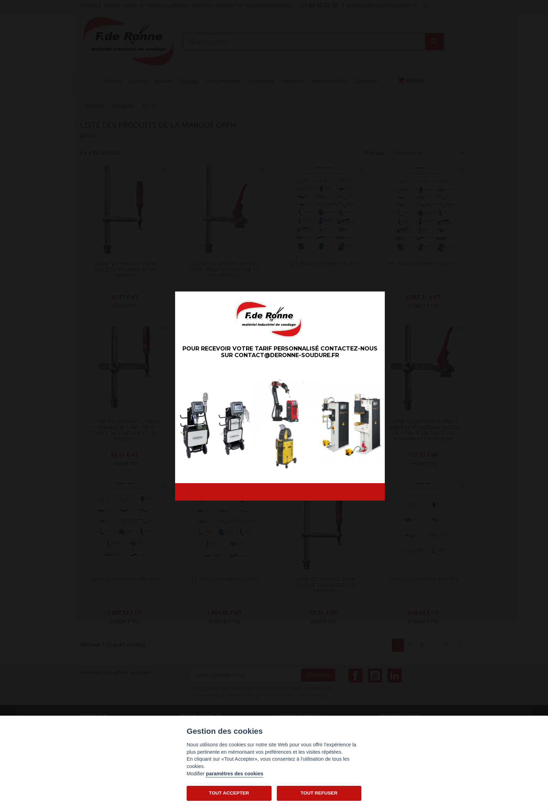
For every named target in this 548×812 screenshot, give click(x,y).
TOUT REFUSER (319, 793)
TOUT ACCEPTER (229, 793)
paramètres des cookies (234, 773)
